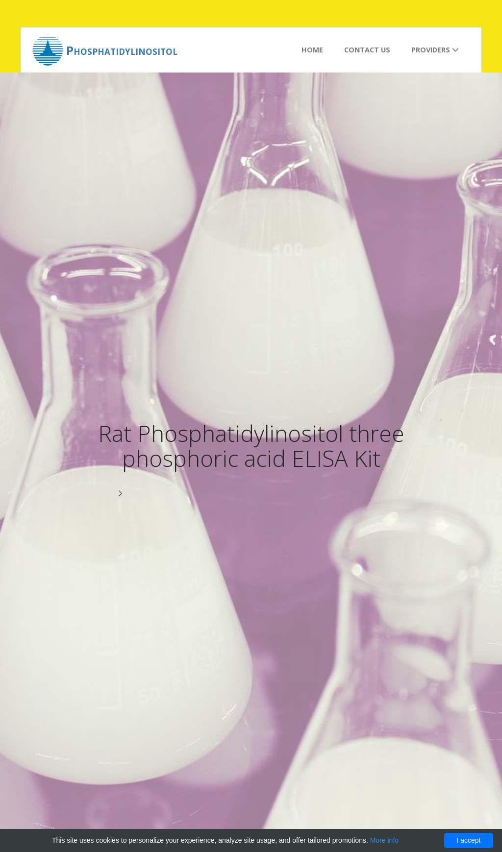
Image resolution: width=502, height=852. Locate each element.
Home (312, 49)
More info (384, 840)
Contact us (367, 49)
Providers (435, 49)
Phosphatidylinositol (121, 50)
